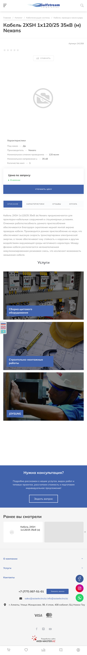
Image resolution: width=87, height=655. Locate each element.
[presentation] (85, 532)
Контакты (9, 577)
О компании (10, 558)
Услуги (7, 568)
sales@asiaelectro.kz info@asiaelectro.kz (46, 598)
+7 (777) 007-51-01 (31, 591)
